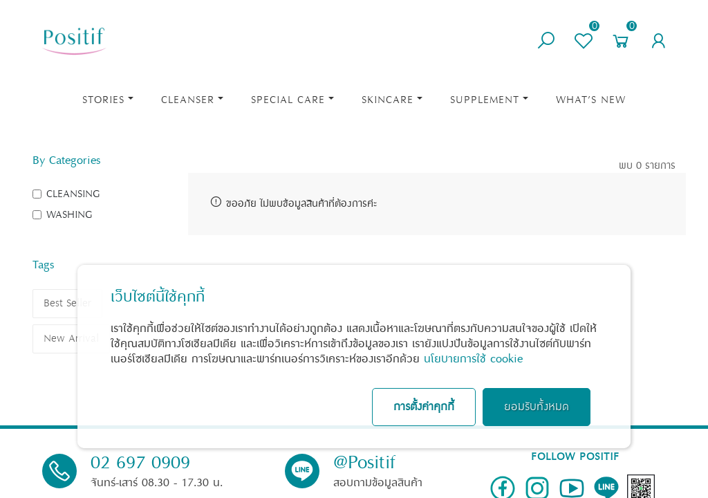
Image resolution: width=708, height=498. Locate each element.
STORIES (103, 100)
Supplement (484, 100)
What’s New (591, 100)
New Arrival (71, 338)
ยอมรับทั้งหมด (536, 407)
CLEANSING (73, 194)
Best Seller (67, 303)
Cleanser (187, 100)
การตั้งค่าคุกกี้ (423, 407)
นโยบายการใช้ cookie (473, 359)
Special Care (288, 100)
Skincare (387, 100)
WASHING (69, 215)
